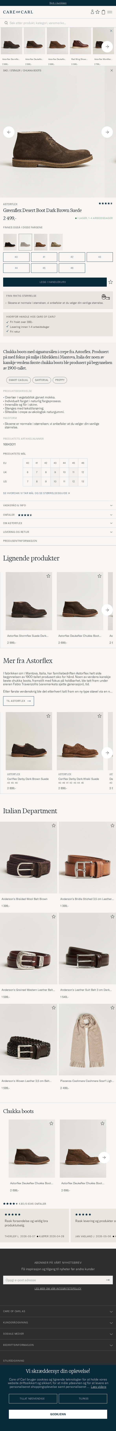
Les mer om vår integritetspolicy (58, 1288)
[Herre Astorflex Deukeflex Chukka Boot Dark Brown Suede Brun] (34, 40)
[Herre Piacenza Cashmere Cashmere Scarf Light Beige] (87, 1039)
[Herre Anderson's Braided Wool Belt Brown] (28, 857)
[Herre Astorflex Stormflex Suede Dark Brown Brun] (11, 40)
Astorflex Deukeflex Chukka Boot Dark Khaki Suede (56, 59)
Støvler (15, 70)
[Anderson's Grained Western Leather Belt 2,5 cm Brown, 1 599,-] (28, 956)
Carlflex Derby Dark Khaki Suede (78, 779)
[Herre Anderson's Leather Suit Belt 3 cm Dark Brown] (87, 948)
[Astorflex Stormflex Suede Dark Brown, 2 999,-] (11, 46)
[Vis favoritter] (97, 12)
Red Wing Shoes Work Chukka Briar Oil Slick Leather (79, 59)
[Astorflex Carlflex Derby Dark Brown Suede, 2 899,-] (28, 751)
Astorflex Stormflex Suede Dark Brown (10, 59)
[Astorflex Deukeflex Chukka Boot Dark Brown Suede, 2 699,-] (34, 46)
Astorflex (10, 204)
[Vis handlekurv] (103, 12)
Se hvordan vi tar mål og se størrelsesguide (35, 493)
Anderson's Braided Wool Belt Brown (24, 899)
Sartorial (42, 379)
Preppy (59, 379)
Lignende (31, 558)
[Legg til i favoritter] (47, 576)
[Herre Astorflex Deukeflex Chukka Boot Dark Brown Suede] (32, 1149)
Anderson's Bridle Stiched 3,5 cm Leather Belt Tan (86, 899)
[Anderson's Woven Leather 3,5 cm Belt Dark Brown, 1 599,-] (28, 1047)
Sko (5, 70)
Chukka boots (32, 70)
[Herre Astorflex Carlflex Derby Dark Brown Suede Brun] (29, 741)
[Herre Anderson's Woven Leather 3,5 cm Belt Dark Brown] (28, 1039)
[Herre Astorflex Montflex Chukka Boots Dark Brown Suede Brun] (103, 40)
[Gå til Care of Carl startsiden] (18, 12)
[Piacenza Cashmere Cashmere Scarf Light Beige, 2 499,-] (87, 1047)
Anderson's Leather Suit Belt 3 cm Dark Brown (85, 990)
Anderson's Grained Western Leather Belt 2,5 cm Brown (27, 990)
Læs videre (98, 1386)
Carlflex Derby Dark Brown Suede (28, 779)
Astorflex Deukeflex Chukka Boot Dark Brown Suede (33, 59)
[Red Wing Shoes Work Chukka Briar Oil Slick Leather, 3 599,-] (80, 46)
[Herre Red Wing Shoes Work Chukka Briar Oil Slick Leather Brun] (80, 40)
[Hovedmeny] (109, 12)
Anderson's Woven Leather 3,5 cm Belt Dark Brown (25, 1081)
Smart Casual (18, 379)
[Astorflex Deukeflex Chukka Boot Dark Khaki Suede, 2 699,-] (57, 46)
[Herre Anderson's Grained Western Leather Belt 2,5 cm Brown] (28, 948)
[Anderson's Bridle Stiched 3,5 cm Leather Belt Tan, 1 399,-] (87, 865)
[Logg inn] (92, 12)
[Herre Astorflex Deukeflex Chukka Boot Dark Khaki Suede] (83, 1149)
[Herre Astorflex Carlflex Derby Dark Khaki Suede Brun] (80, 741)
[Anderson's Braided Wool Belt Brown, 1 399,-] (28, 865)
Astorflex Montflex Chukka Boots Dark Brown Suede (103, 59)
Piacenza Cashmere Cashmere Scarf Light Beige (86, 1081)
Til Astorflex (18, 701)
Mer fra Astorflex (27, 660)
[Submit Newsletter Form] (108, 1280)
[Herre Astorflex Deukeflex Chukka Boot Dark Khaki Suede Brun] (57, 40)
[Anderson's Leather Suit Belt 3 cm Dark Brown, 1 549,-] (87, 956)
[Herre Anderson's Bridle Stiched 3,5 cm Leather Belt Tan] (87, 857)
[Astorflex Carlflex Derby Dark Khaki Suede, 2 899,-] (80, 751)
